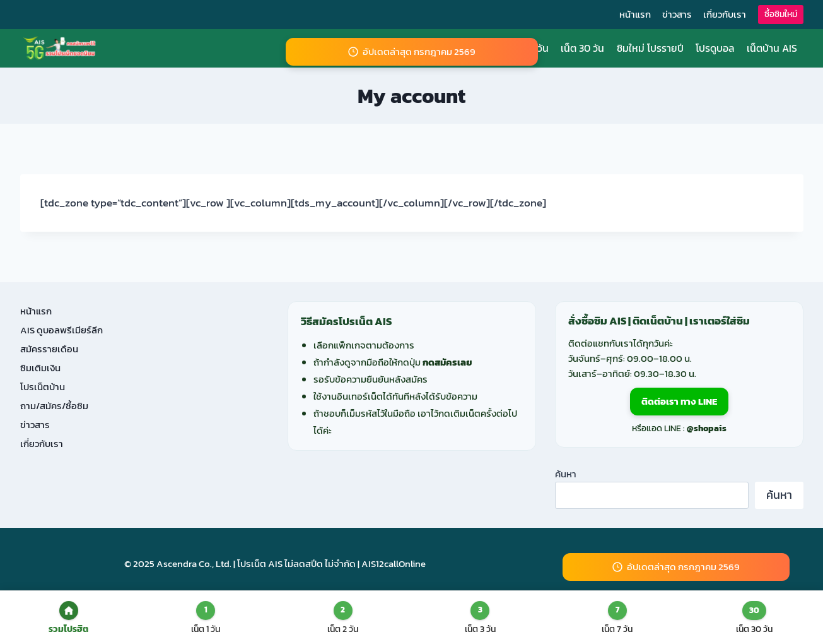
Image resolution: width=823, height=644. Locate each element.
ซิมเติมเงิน (40, 368)
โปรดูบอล (715, 48)
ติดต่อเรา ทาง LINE (679, 401)
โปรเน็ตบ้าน (42, 386)
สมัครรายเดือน (49, 349)
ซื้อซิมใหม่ (780, 14)
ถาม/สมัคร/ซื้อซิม (54, 405)
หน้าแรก (635, 14)
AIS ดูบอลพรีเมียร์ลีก (61, 330)
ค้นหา (565, 474)
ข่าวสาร (677, 14)
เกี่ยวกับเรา (724, 14)
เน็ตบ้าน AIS (772, 48)
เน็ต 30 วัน (582, 48)
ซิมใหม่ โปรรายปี (650, 48)
